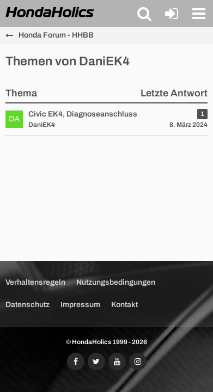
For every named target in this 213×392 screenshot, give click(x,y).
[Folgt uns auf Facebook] (75, 361)
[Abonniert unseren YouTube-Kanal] (117, 361)
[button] (144, 13)
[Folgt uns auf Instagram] (138, 361)
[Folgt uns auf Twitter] (96, 361)
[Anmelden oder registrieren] (171, 13)
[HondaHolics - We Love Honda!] (50, 13)
